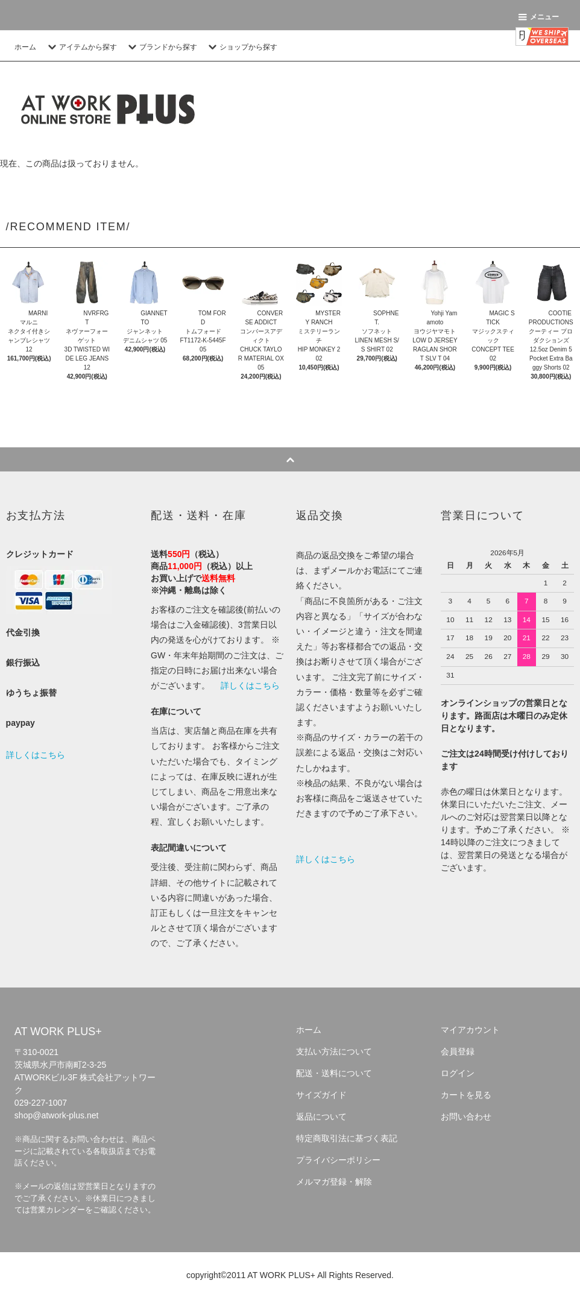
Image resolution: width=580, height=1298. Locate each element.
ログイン (457, 1073)
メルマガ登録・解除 (334, 1181)
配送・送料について (334, 1073)
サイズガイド (321, 1095)
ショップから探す (241, 47)
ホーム (25, 47)
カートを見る (466, 1095)
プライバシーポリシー (338, 1160)
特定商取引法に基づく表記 (346, 1138)
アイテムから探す (81, 47)
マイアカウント (470, 1030)
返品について (321, 1116)
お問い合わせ (466, 1116)
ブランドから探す (161, 47)
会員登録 (457, 1051)
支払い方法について (334, 1051)
